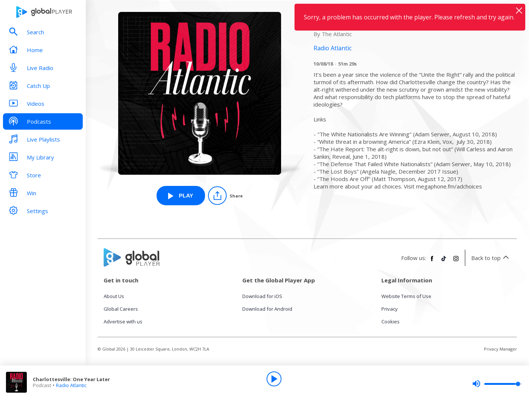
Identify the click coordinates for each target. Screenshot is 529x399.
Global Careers (121, 308)
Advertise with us (123, 321)
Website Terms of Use (406, 296)
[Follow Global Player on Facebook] (432, 261)
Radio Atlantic (71, 385)
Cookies (390, 321)
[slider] (496, 384)
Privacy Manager (500, 348)
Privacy (389, 308)
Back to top (491, 258)
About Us (114, 296)
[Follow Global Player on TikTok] (444, 261)
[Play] (274, 378)
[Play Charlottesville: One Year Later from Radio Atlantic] (181, 195)
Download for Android (267, 308)
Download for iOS (262, 296)
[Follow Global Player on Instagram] (456, 261)
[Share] (225, 195)
